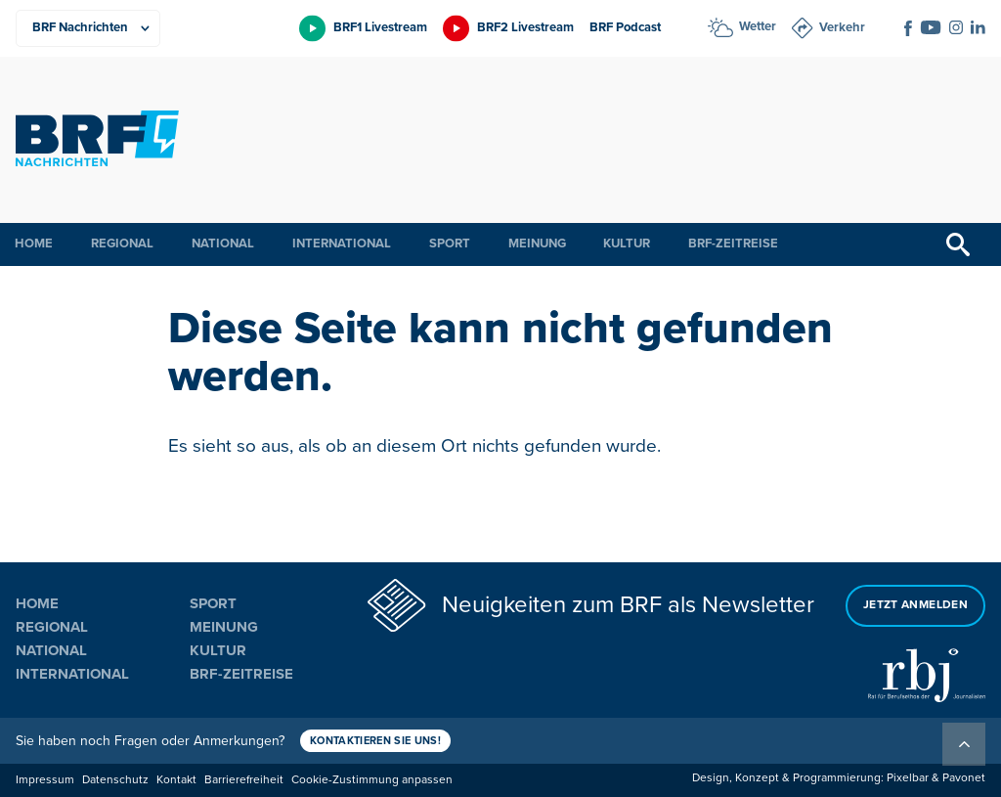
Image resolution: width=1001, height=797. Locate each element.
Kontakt (176, 780)
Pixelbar (908, 778)
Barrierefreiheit (243, 780)
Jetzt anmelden (915, 605)
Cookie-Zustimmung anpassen (372, 780)
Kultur (626, 243)
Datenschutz (115, 780)
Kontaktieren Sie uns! (375, 740)
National (223, 243)
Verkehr (842, 27)
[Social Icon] (908, 28)
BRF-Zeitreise (733, 243)
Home (34, 243)
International (341, 243)
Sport (449, 243)
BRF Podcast (625, 27)
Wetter (757, 26)
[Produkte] (88, 28)
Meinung (537, 243)
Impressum (45, 780)
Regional (122, 243)
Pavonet (963, 778)
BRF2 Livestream (525, 27)
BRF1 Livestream (380, 27)
